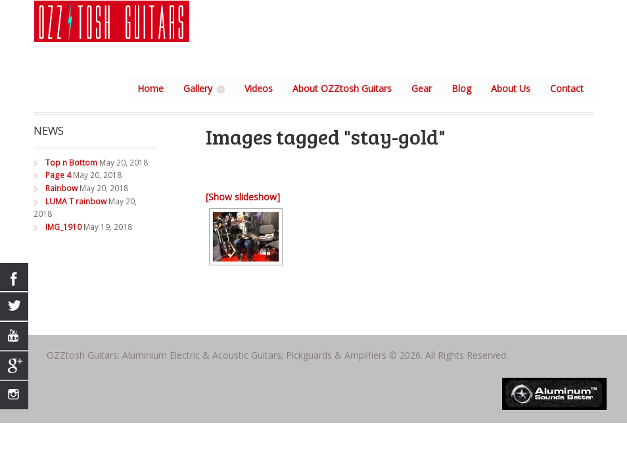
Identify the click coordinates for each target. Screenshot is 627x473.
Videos (258, 88)
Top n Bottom (71, 162)
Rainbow (61, 188)
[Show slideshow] (243, 197)
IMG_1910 (63, 227)
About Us (510, 88)
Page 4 (58, 175)
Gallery (197, 88)
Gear (421, 88)
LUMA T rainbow (75, 201)
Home (150, 88)
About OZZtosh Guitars (342, 88)
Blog (461, 88)
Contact (567, 88)
